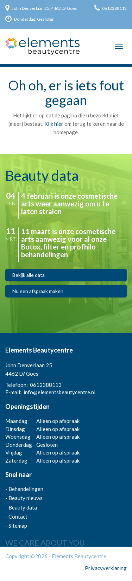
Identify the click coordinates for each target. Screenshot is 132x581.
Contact (17, 516)
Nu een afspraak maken (37, 291)
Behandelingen (25, 489)
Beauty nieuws (25, 498)
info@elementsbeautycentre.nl (59, 392)
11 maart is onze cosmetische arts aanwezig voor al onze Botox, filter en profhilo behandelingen (68, 243)
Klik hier (53, 124)
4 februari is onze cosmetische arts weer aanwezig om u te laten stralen (69, 204)
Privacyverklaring (106, 568)
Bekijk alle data (28, 275)
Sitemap (17, 525)
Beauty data (22, 507)
